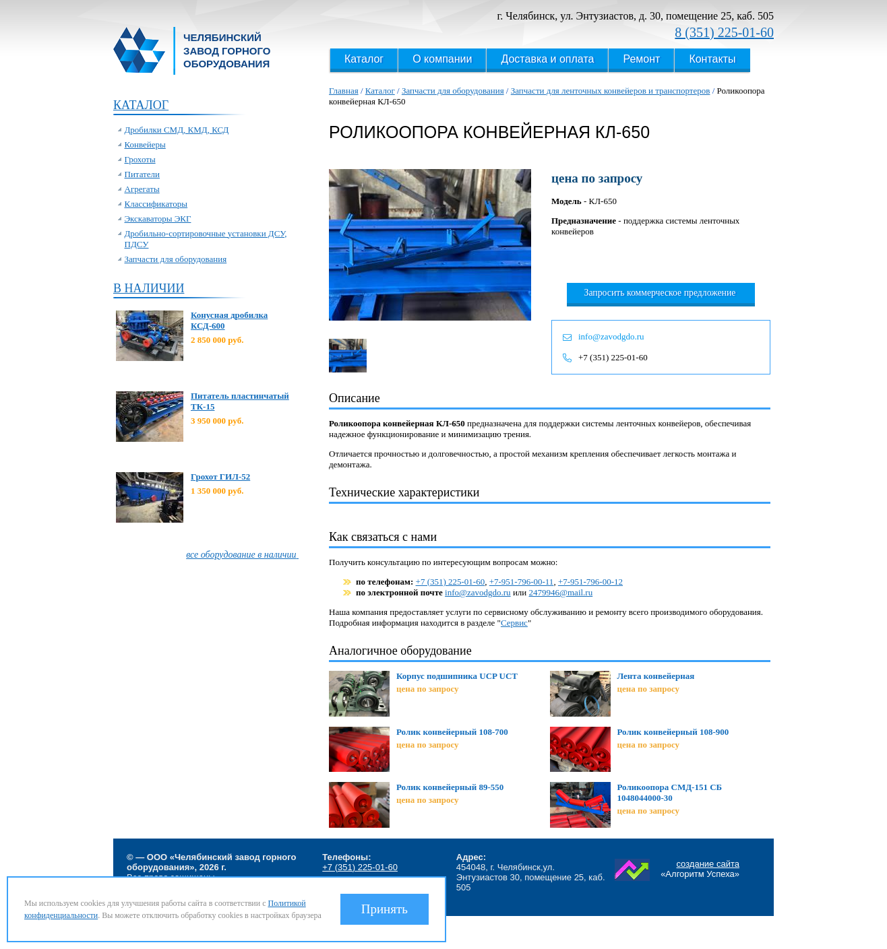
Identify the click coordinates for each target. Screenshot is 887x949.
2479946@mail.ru (561, 592)
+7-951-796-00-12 (590, 582)
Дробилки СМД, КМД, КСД (177, 130)
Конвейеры (145, 144)
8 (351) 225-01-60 (724, 32)
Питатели (142, 174)
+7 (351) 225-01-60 (613, 357)
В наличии (148, 288)
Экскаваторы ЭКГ (158, 219)
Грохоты (140, 159)
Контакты (712, 59)
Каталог (364, 59)
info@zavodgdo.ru (611, 336)
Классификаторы (156, 204)
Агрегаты (142, 189)
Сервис (514, 623)
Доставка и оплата (547, 59)
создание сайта (707, 864)
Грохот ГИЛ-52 (220, 476)
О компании (442, 59)
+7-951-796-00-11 (521, 582)
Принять (384, 909)
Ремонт (641, 59)
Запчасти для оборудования (176, 259)
